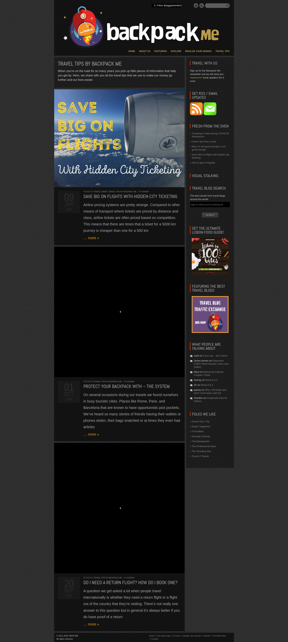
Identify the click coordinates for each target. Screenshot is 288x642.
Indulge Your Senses (198, 51)
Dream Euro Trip (200, 421)
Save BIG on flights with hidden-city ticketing (130, 196)
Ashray (145, 192)
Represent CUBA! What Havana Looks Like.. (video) (212, 363)
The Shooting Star (201, 451)
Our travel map (163, 636)
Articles (207, 636)
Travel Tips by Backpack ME (122, 192)
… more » (91, 238)
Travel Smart (100, 192)
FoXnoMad (198, 431)
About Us (144, 51)
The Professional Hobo (204, 446)
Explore (176, 51)
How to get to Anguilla (203, 162)
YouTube (196, 5)
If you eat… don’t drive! (215, 355)
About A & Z (211, 380)
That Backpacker (201, 441)
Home (131, 51)
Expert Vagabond (201, 426)
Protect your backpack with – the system (126, 386)
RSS (201, 5)
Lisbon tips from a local (204, 141)
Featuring (160, 51)
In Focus (176, 636)
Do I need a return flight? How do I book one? (130, 583)
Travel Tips (222, 51)
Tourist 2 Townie (200, 456)
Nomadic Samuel (201, 436)
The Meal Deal (219, 636)
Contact (154, 639)
